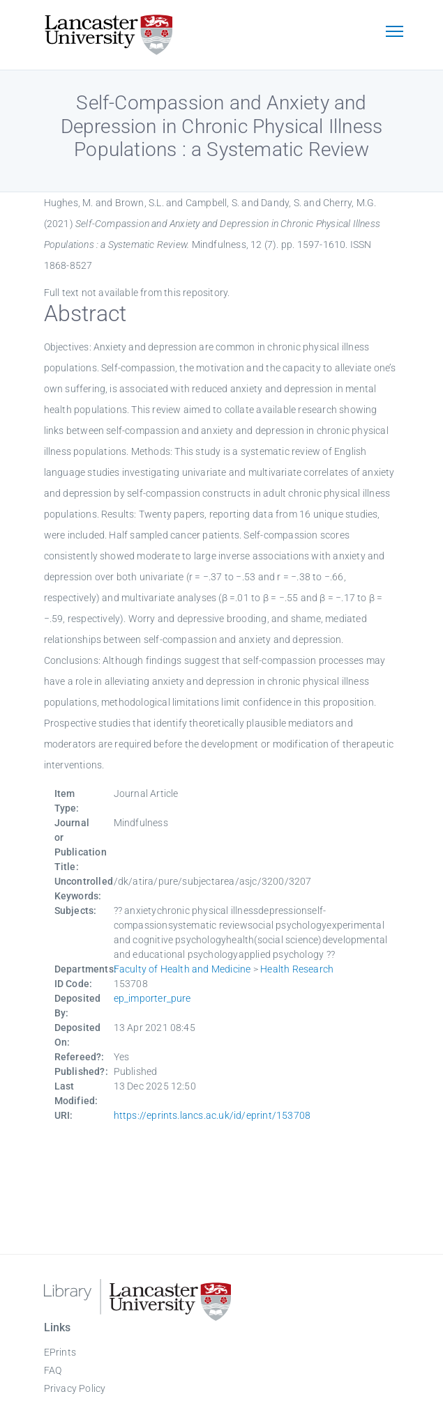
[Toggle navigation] (395, 32)
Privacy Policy (75, 1388)
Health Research (296, 969)
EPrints (60, 1352)
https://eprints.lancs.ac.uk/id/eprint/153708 (212, 1115)
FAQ (53, 1370)
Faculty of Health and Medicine (182, 969)
